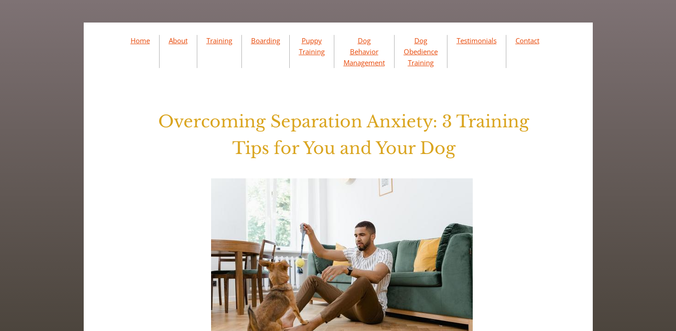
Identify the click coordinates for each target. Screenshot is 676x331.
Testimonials (477, 40)
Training (219, 40)
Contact (527, 40)
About (178, 40)
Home (140, 40)
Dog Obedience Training (421, 51)
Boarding (265, 40)
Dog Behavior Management (364, 51)
